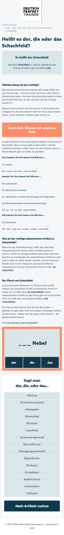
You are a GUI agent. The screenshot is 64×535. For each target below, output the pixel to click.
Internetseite (32, 486)
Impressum (51, 524)
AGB (32, 528)
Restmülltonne (32, 444)
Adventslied (32, 416)
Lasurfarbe (32, 430)
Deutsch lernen (9, 25)
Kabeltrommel (32, 479)
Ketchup (32, 395)
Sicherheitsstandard (32, 402)
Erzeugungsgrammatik (32, 451)
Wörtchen (32, 423)
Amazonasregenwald (32, 437)
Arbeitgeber (32, 409)
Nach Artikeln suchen (32, 506)
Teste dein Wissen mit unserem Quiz (32, 129)
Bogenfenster (32, 458)
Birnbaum (32, 465)
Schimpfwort (32, 472)
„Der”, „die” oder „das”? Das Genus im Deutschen (29, 28)
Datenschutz (37, 524)
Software (32, 493)
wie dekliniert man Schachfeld (22, 323)
